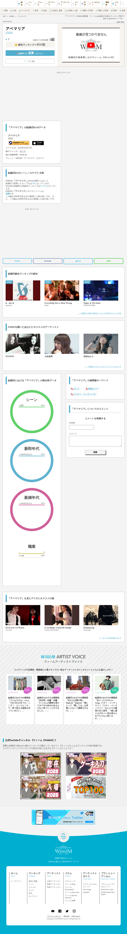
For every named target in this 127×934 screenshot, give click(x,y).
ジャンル (32, 887)
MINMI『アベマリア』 (26, 158)
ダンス (23, 151)
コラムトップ (70, 881)
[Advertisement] (63, 96)
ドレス (31, 890)
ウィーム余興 (70, 901)
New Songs (87, 889)
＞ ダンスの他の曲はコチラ (110, 638)
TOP (4, 16)
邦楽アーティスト (54, 884)
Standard (86, 892)
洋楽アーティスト (54, 887)
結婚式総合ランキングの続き (23, 273)
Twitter (17, 261)
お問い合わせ (75, 916)
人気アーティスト (54, 881)
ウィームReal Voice (72, 892)
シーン (31, 884)
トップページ (16, 881)
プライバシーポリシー (54, 916)
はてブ (78, 261)
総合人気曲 (33, 881)
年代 (30, 893)
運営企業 (66, 916)
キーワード (33, 896)
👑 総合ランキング (30, 44)
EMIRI (11, 16)
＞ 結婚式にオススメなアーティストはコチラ (103, 367)
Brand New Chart (107, 889)
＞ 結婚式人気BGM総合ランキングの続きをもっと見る (99, 313)
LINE (109, 261)
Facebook (47, 261)
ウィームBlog (70, 884)
